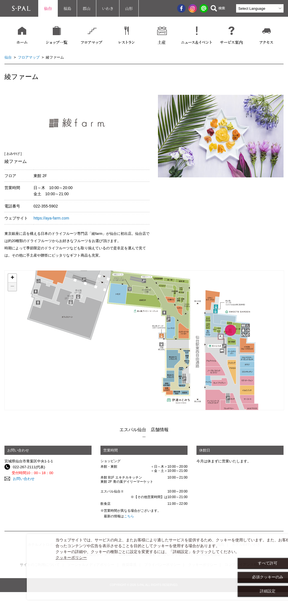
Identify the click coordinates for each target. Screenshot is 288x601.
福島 (67, 8)
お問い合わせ (24, 479)
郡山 (86, 8)
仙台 (48, 8)
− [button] (12, 287)
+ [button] (12, 278)
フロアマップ (29, 57)
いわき (108, 8)
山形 (129, 8)
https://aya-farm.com (51, 218)
